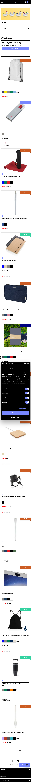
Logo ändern (15, 53)
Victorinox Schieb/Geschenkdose (10, 128)
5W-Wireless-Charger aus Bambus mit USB (12, 448)
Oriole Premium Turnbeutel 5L (9, 86)
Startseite (3, 5)
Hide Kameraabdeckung (7, 593)
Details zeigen (22, 408)
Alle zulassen (15, 412)
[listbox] (15, 92)
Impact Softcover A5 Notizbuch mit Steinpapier (13, 351)
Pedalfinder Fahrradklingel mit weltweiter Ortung (13, 496)
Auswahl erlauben (15, 417)
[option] (3, 92)
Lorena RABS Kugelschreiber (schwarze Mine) (13, 732)
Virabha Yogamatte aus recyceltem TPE (11, 176)
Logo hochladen (15, 48)
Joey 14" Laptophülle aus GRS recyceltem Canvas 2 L (15, 309)
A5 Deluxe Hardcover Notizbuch (9, 260)
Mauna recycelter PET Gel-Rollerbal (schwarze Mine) (14, 218)
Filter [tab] (5, 28)
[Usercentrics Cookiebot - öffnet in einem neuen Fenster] (22, 364)
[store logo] (15, 2)
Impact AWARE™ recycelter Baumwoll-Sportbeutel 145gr (15, 635)
